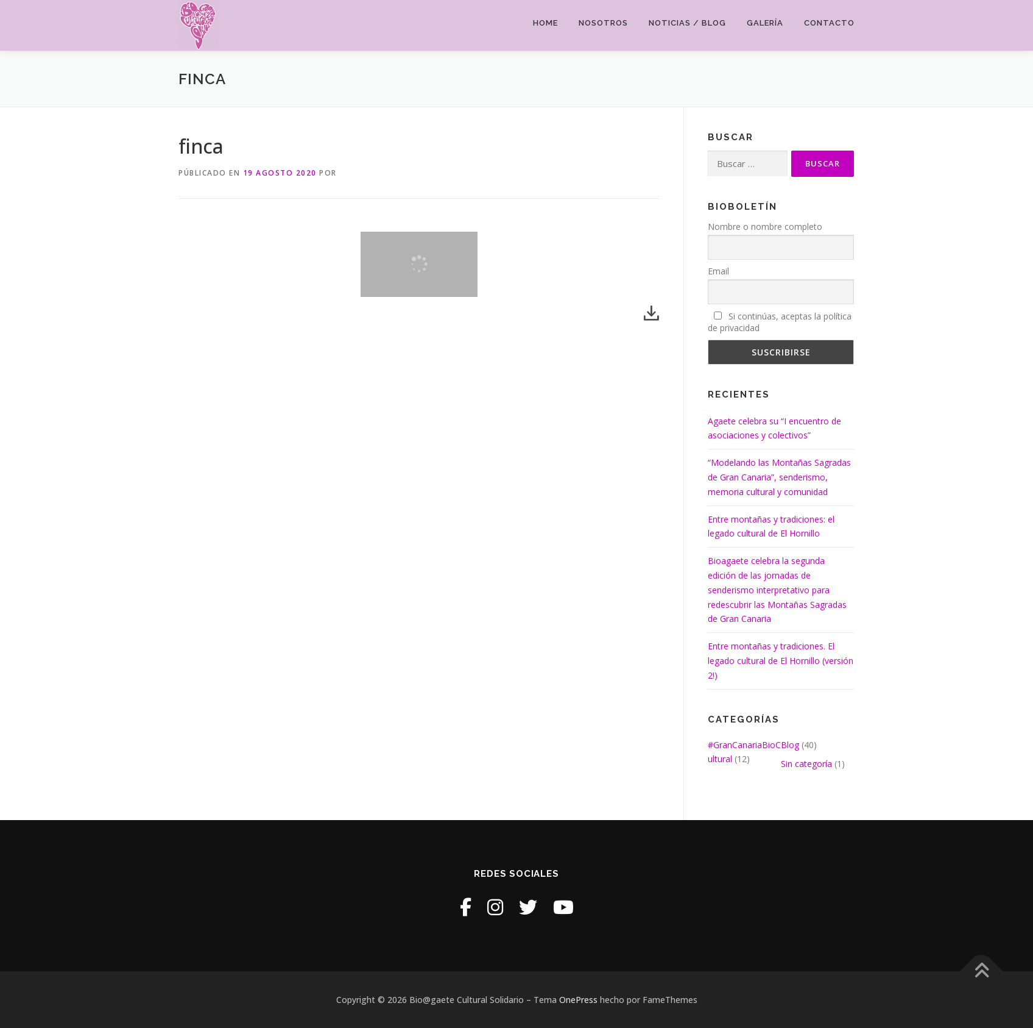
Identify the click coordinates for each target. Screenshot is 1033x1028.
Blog (790, 745)
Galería (765, 22)
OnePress (578, 999)
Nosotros (603, 22)
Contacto (829, 22)
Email (718, 271)
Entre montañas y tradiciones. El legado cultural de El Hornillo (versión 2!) (780, 660)
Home (545, 22)
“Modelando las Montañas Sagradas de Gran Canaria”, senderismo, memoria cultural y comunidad (779, 477)
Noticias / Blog (687, 22)
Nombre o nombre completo (765, 226)
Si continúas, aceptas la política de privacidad (779, 322)
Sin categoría (806, 763)
